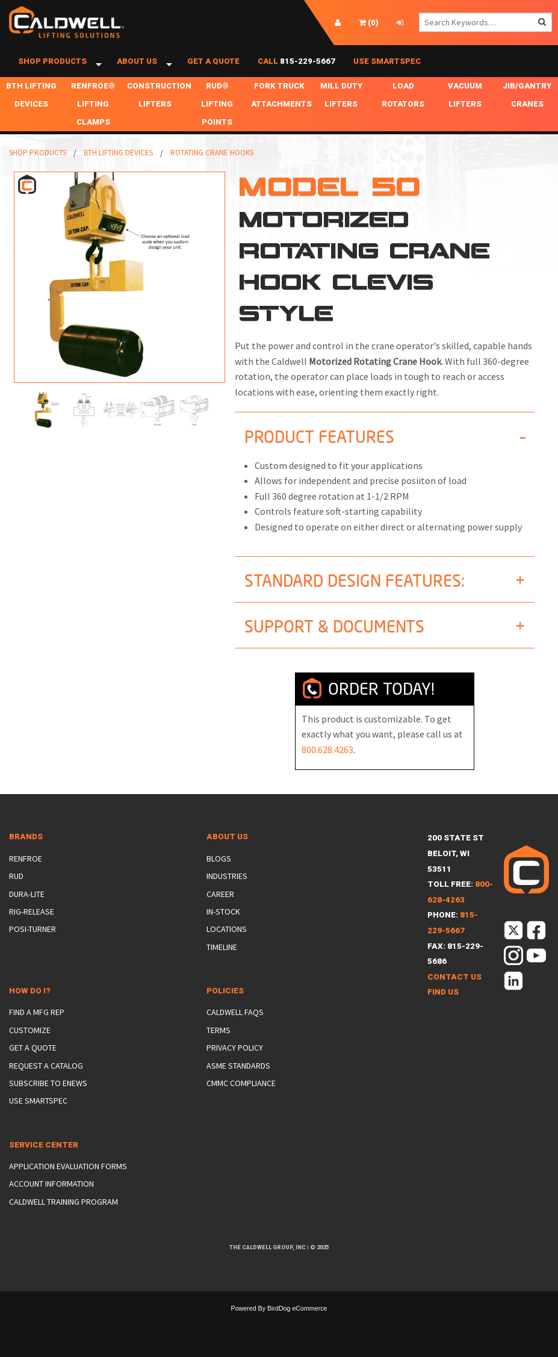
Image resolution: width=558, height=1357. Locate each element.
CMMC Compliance (241, 1096)
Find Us (443, 1005)
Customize (30, 1043)
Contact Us (454, 990)
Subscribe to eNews (48, 1096)
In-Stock (223, 924)
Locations (226, 942)
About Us (137, 67)
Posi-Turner (32, 942)
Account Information (51, 1196)
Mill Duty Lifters (341, 108)
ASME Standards (238, 1078)
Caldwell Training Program (63, 1215)
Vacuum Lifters (465, 108)
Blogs (218, 871)
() (369, 22)
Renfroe (25, 871)
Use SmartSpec (387, 67)
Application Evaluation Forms (68, 1179)
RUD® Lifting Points (217, 117)
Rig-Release (31, 924)
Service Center (43, 1158)
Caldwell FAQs (235, 1025)
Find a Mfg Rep (36, 1025)
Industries (226, 889)
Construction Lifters (156, 108)
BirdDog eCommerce (297, 1321)
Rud (16, 889)
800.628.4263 (327, 763)
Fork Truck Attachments (280, 108)
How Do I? (30, 1003)
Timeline (221, 960)
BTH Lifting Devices (31, 108)
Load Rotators (403, 108)
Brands (26, 849)
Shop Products (52, 67)
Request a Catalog (46, 1078)
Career (220, 906)
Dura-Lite (27, 906)
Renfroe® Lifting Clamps (93, 117)
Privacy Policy (234, 1060)
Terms (218, 1043)
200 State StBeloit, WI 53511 (455, 866)
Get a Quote (213, 67)
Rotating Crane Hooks (211, 166)
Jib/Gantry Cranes (527, 108)
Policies (225, 1003)
